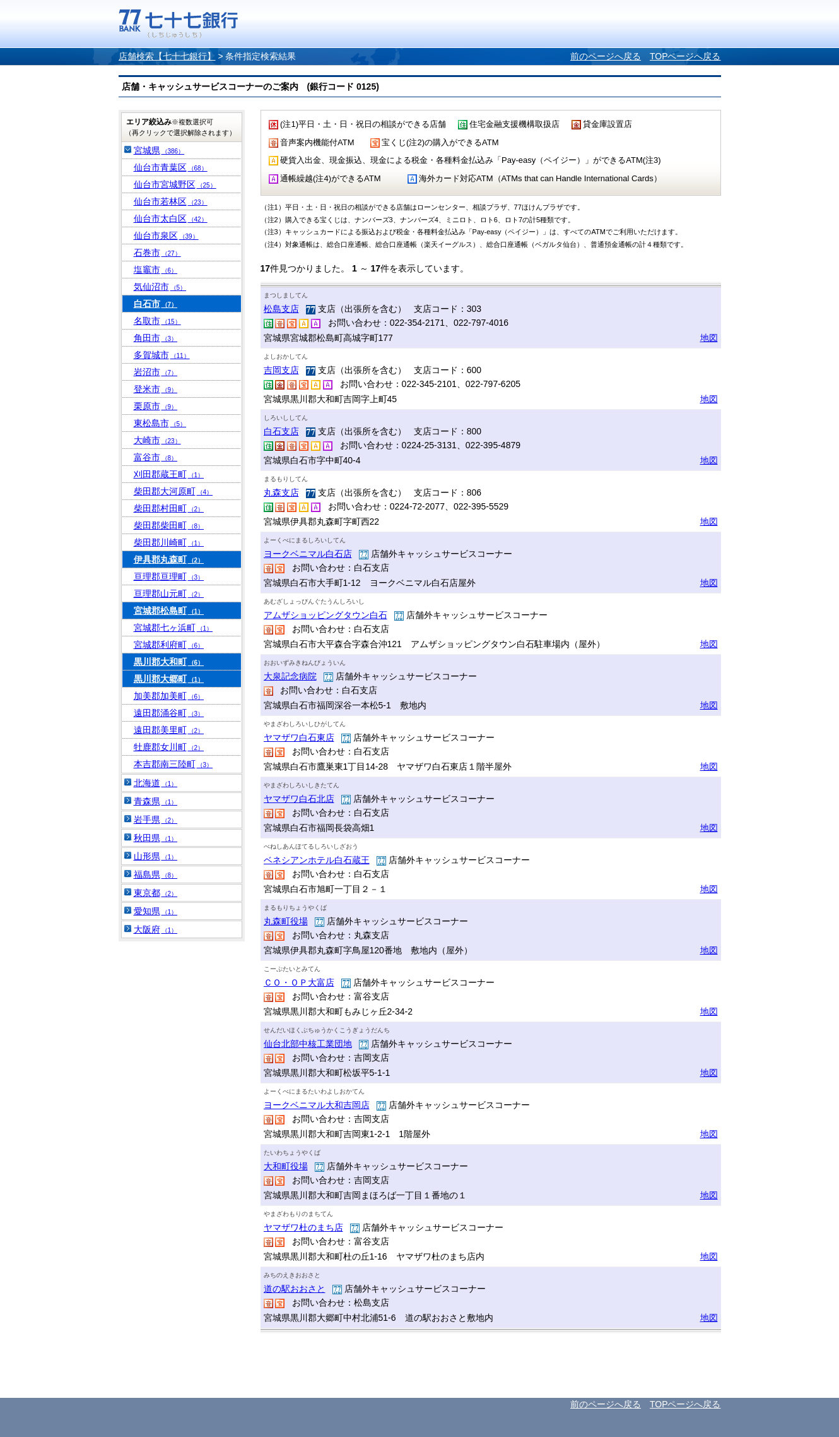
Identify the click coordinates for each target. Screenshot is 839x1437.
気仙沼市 (160, 287)
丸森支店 (281, 492)
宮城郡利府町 (169, 645)
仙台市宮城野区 (175, 184)
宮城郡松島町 (169, 610)
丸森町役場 (286, 921)
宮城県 (159, 150)
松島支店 (281, 309)
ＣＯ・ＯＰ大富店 (299, 982)
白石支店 (281, 431)
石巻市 (157, 252)
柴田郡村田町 (169, 508)
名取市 (157, 321)
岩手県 (156, 819)
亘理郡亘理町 (169, 576)
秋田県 (156, 838)
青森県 (156, 801)
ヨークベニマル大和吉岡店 (317, 1105)
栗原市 (156, 406)
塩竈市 (156, 270)
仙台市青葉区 (171, 167)
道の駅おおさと (295, 1289)
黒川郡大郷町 (169, 679)
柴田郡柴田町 (169, 525)
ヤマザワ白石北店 (299, 799)
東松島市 (160, 423)
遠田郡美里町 (169, 730)
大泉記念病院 (290, 676)
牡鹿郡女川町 (169, 747)
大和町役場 (286, 1166)
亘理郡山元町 (169, 593)
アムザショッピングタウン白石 (325, 615)
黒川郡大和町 (169, 662)
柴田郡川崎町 (169, 542)
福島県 (156, 874)
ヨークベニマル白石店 (308, 554)
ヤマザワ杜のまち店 (303, 1227)
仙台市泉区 (166, 235)
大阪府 (156, 929)
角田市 (156, 338)
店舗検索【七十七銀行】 (167, 56)
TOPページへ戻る (685, 56)
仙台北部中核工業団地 (308, 1044)
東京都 (156, 893)
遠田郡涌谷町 (169, 713)
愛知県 (156, 911)
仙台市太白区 (171, 218)
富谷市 (156, 457)
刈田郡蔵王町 (169, 474)
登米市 (156, 389)
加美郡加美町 (169, 696)
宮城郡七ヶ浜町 (173, 628)
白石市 (156, 304)
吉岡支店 (281, 370)
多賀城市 (162, 355)
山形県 (156, 856)
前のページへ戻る (605, 56)
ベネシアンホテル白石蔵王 (317, 860)
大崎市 (157, 440)
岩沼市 (156, 372)
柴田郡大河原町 (173, 491)
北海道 (156, 783)
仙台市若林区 (171, 201)
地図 (709, 338)
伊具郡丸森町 (169, 559)
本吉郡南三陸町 (173, 764)
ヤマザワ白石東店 (299, 737)
